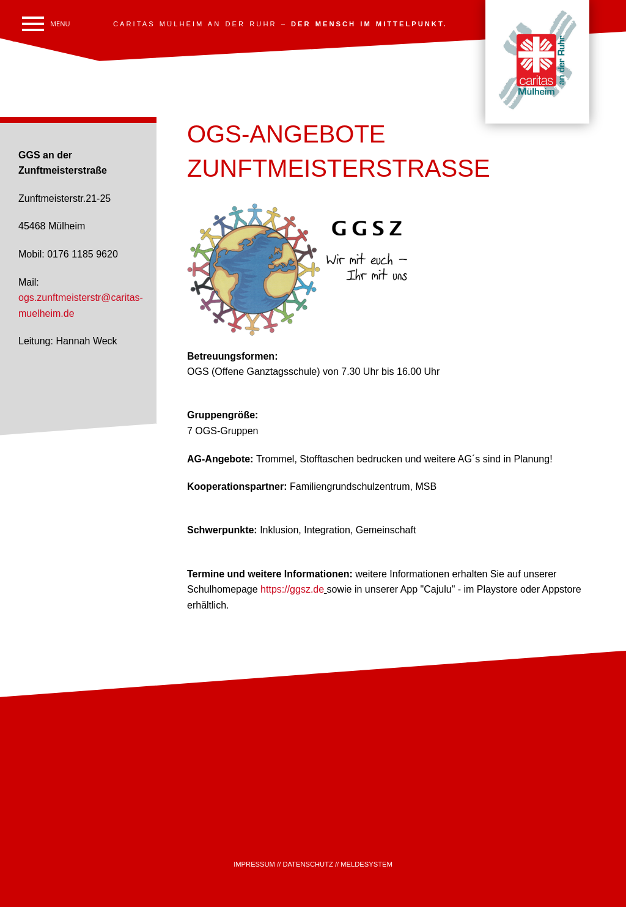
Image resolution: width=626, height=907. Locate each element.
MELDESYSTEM (366, 864)
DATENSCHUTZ (307, 864)
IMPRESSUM (254, 864)
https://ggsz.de (292, 589)
